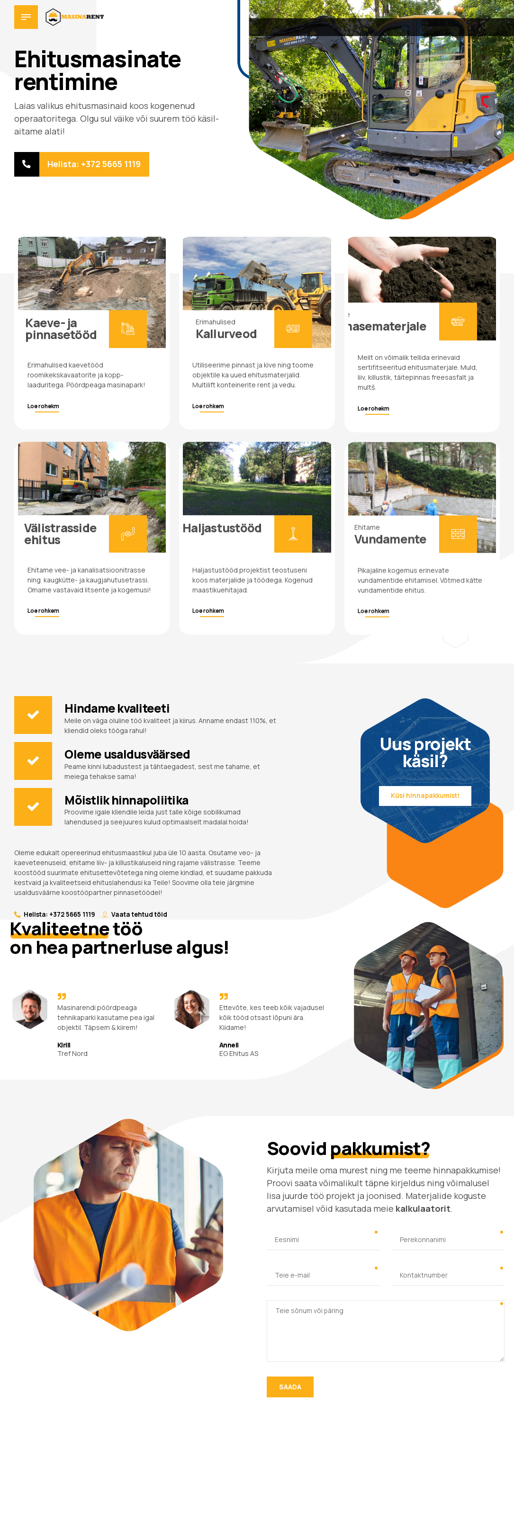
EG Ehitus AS (238, 1054)
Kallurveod (226, 335)
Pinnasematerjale (377, 333)
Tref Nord (72, 1054)
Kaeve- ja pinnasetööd (61, 328)
